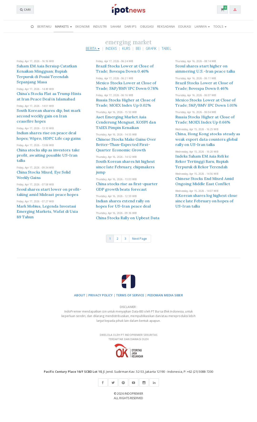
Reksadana (166, 26)
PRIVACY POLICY (100, 295)
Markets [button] (63, 26)
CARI (25, 9)
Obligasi (147, 26)
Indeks (111, 48)
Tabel (166, 48)
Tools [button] (220, 26)
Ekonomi (83, 26)
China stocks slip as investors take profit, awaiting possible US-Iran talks (48, 155)
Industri (100, 26)
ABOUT (79, 295)
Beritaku (44, 26)
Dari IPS (131, 26)
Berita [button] (93, 48)
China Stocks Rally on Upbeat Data (127, 217)
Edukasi (184, 26)
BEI (138, 48)
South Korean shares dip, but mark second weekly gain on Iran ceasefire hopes (49, 116)
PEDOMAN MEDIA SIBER (165, 295)
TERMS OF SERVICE (130, 295)
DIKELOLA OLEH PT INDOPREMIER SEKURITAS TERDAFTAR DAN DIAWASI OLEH (129, 345)
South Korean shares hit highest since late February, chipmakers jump (125, 166)
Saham (115, 26)
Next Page (140, 238)
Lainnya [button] (202, 26)
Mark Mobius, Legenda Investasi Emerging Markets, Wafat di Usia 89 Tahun (47, 211)
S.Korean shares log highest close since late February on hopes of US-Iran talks (206, 201)
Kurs (126, 48)
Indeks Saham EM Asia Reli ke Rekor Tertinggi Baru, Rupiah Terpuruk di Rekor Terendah (202, 161)
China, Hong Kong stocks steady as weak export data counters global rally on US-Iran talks (207, 139)
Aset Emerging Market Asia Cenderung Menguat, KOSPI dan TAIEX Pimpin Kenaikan (126, 122)
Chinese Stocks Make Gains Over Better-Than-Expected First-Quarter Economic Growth (126, 144)
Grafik (151, 48)
